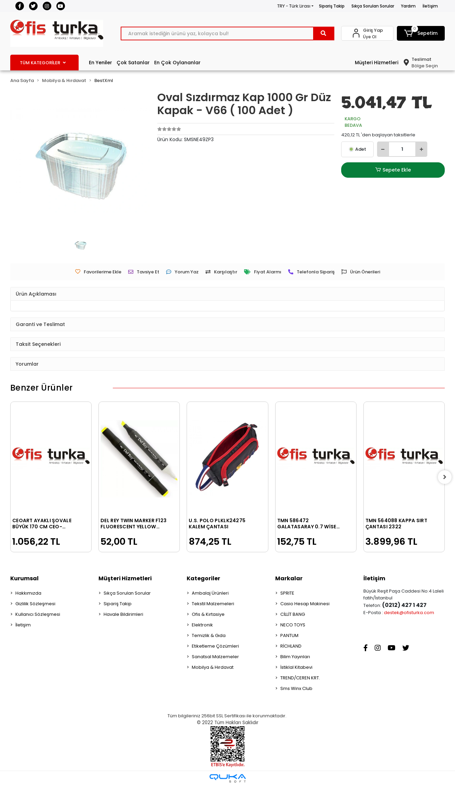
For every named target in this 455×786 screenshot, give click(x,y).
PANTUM (289, 635)
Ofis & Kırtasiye (208, 614)
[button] (421, 33)
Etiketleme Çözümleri (215, 646)
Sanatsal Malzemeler (215, 656)
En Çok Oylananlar (177, 62)
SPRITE (287, 593)
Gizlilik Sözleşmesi (35, 603)
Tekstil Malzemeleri (213, 603)
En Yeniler (100, 62)
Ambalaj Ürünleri (210, 593)
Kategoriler (203, 578)
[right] (445, 477)
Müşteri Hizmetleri (376, 62)
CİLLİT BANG (292, 614)
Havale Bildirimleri (123, 614)
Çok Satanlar (133, 62)
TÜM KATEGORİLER (43, 62)
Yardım (408, 6)
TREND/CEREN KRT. (300, 678)
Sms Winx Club (296, 688)
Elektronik (202, 625)
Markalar (289, 578)
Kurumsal (24, 578)
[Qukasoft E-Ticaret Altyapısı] (228, 778)
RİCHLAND (291, 646)
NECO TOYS (292, 625)
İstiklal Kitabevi (296, 667)
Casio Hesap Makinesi (305, 603)
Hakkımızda (28, 593)
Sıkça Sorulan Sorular (372, 6)
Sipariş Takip (332, 6)
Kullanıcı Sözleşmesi (37, 614)
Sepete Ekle (393, 170)
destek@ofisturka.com (409, 612)
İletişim (430, 6)
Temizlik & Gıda (209, 635)
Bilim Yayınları (295, 656)
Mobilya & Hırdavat (212, 667)
